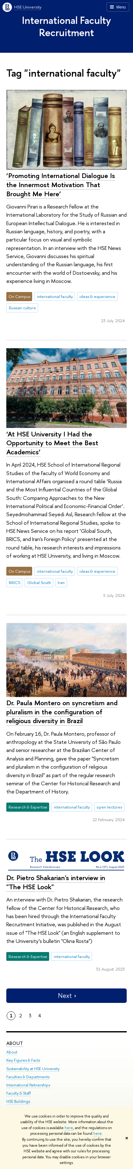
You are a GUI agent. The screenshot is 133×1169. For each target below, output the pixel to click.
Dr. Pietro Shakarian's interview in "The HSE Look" (55, 882)
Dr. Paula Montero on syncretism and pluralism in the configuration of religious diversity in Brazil (62, 711)
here (69, 1127)
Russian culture (22, 308)
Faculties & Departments (27, 1077)
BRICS (14, 582)
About (14, 1043)
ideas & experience (97, 296)
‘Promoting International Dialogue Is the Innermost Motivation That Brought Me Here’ (60, 184)
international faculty (55, 296)
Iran (61, 582)
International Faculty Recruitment (66, 26)
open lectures (109, 807)
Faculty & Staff (18, 1093)
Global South (39, 582)
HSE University (27, 7)
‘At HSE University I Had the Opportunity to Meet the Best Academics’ (52, 443)
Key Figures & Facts (23, 1060)
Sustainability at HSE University (33, 1068)
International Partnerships (28, 1085)
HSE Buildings (18, 1101)
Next (66, 995)
